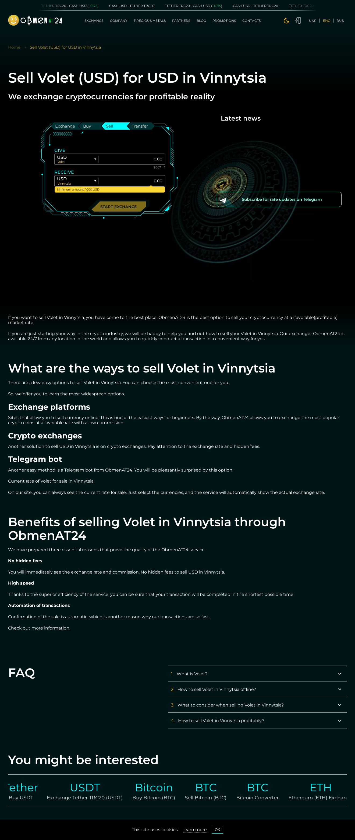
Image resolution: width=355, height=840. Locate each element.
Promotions (224, 21)
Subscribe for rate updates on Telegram (282, 199)
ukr (313, 21)
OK (217, 830)
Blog (201, 21)
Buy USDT (26, 798)
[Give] (131, 159)
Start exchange (118, 206)
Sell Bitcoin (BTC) (211, 798)
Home (14, 47)
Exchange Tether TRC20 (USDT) (90, 798)
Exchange (94, 21)
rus (340, 21)
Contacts (251, 21)
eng (326, 21)
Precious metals (150, 21)
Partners (181, 21)
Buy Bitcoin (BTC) (159, 798)
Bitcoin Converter (263, 798)
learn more (195, 829)
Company (118, 21)
